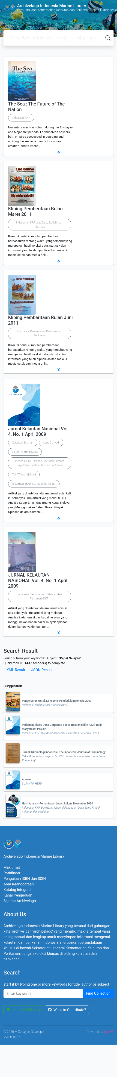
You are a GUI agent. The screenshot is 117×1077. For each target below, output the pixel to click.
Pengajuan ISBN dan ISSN (24, 878)
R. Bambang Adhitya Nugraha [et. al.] (34, 483)
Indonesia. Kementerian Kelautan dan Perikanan (39, 333)
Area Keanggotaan (18, 884)
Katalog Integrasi (17, 890)
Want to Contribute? (67, 1010)
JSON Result (41, 670)
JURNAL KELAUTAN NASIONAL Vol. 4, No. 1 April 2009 (37, 580)
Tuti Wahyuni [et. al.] (24, 474)
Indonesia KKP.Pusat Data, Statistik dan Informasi (39, 224)
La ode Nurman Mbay (25, 451)
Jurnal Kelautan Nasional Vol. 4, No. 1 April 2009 (38, 431)
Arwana (26, 779)
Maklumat (11, 867)
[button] (58, 152)
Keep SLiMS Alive (23, 1010)
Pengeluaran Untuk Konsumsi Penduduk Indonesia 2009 (57, 700)
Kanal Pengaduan (17, 895)
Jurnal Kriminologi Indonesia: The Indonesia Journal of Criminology (63, 752)
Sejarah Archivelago (19, 901)
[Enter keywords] (43, 993)
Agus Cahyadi (51, 442)
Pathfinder (11, 873)
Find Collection (98, 993)
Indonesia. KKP (21, 117)
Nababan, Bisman (22, 442)
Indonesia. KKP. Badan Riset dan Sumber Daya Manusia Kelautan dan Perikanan (39, 463)
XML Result (15, 670)
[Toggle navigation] (10, 18)
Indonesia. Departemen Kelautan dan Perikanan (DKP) (40, 596)
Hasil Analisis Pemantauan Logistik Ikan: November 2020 (57, 803)
